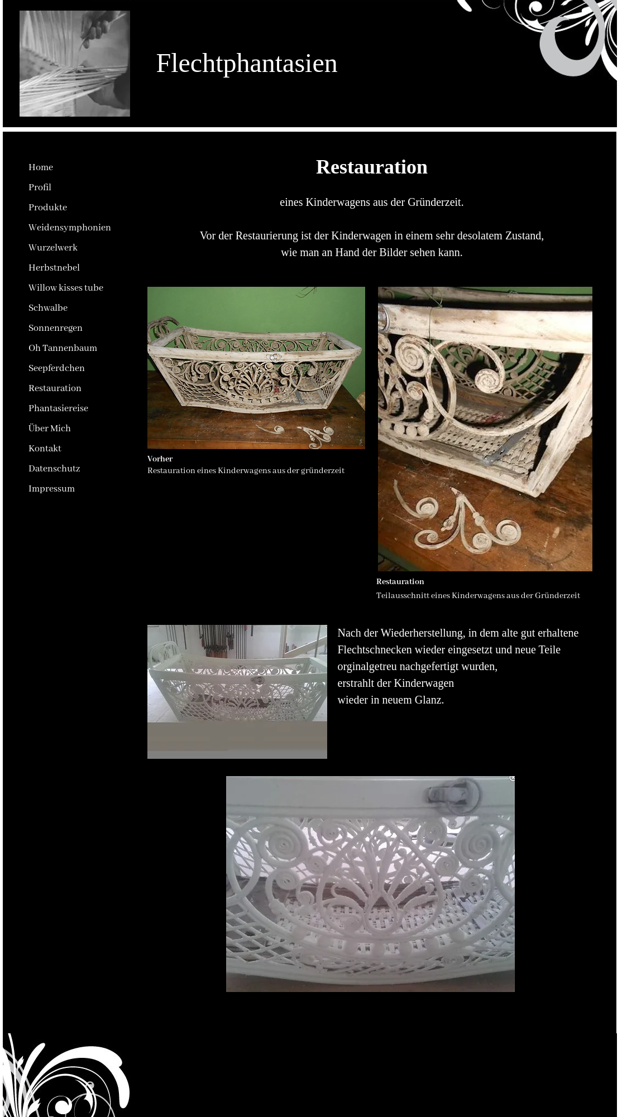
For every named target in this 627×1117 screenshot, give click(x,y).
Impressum (51, 489)
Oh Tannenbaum (62, 348)
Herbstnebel (54, 268)
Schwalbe (48, 308)
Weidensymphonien (69, 228)
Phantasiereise (58, 409)
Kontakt (44, 449)
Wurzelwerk (53, 248)
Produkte (47, 208)
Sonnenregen (55, 328)
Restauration (55, 388)
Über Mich (49, 429)
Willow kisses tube (65, 288)
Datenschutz (54, 469)
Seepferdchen (56, 368)
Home (40, 168)
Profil (39, 188)
